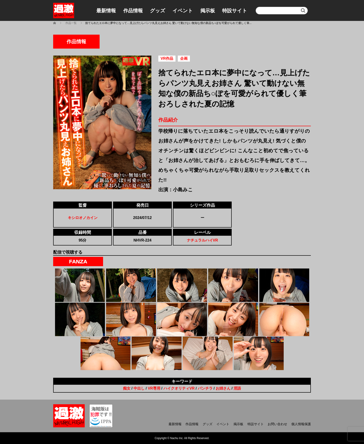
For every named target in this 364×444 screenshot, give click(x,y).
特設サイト (234, 10)
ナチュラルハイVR (202, 240)
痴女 (126, 388)
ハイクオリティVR (179, 388)
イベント (182, 10)
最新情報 (106, 10)
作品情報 (133, 10)
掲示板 (207, 10)
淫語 (237, 388)
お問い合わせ (277, 424)
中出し (139, 388)
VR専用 (154, 388)
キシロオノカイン (83, 218)
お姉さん (223, 388)
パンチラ (205, 388)
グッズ (157, 10)
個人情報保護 (301, 424)
